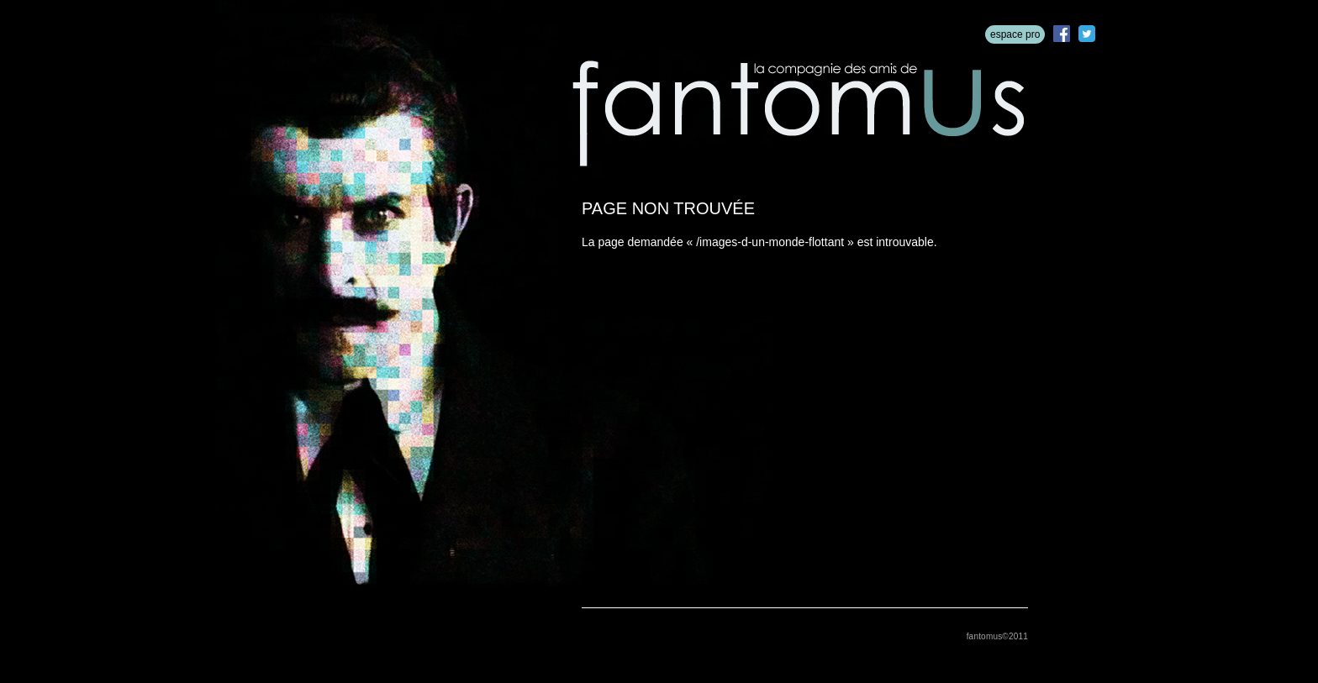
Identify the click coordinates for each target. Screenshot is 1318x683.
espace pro (1015, 34)
